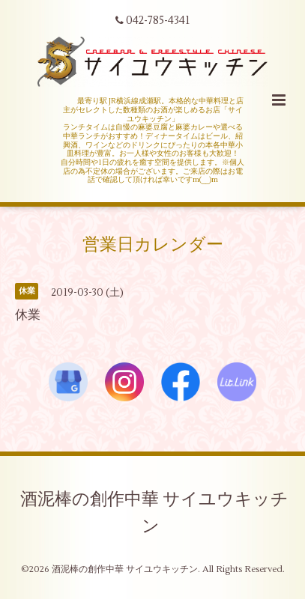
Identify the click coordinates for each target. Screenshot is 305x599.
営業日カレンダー (152, 244)
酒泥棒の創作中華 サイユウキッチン (154, 513)
